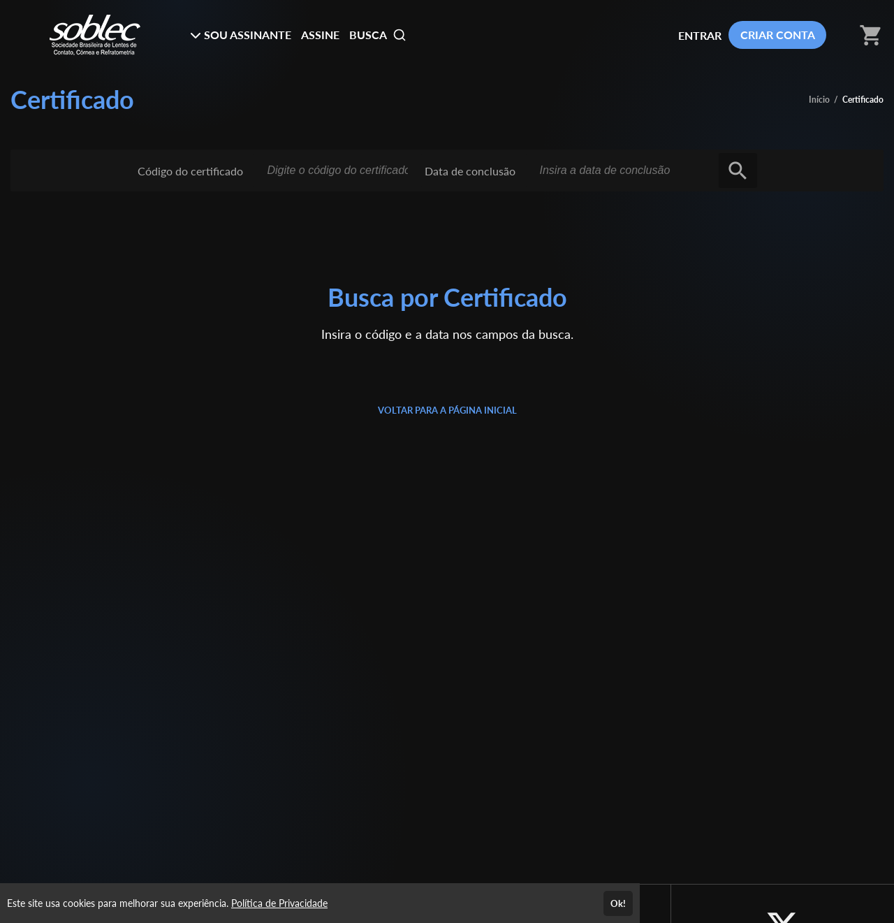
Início (819, 99)
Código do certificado (190, 170)
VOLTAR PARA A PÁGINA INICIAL (447, 410)
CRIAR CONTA (777, 34)
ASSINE (320, 34)
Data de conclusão (470, 170)
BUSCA (377, 35)
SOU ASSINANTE (240, 34)
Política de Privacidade (279, 903)
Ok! (618, 903)
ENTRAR (699, 35)
